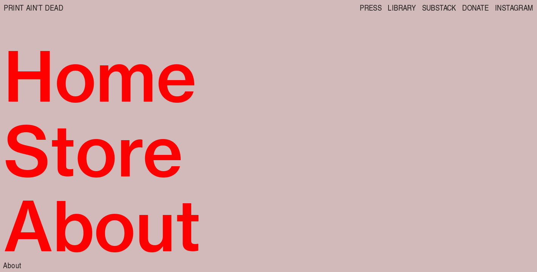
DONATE (475, 7)
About (12, 265)
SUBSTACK (439, 7)
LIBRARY (402, 7)
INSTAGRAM (514, 7)
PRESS (371, 7)
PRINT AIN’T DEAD (33, 7)
